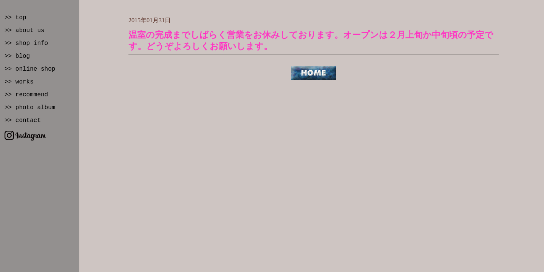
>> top (15, 17)
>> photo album (30, 107)
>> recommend (26, 94)
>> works (19, 82)
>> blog (17, 56)
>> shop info (26, 43)
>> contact (23, 120)
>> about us (25, 30)
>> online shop (30, 69)
